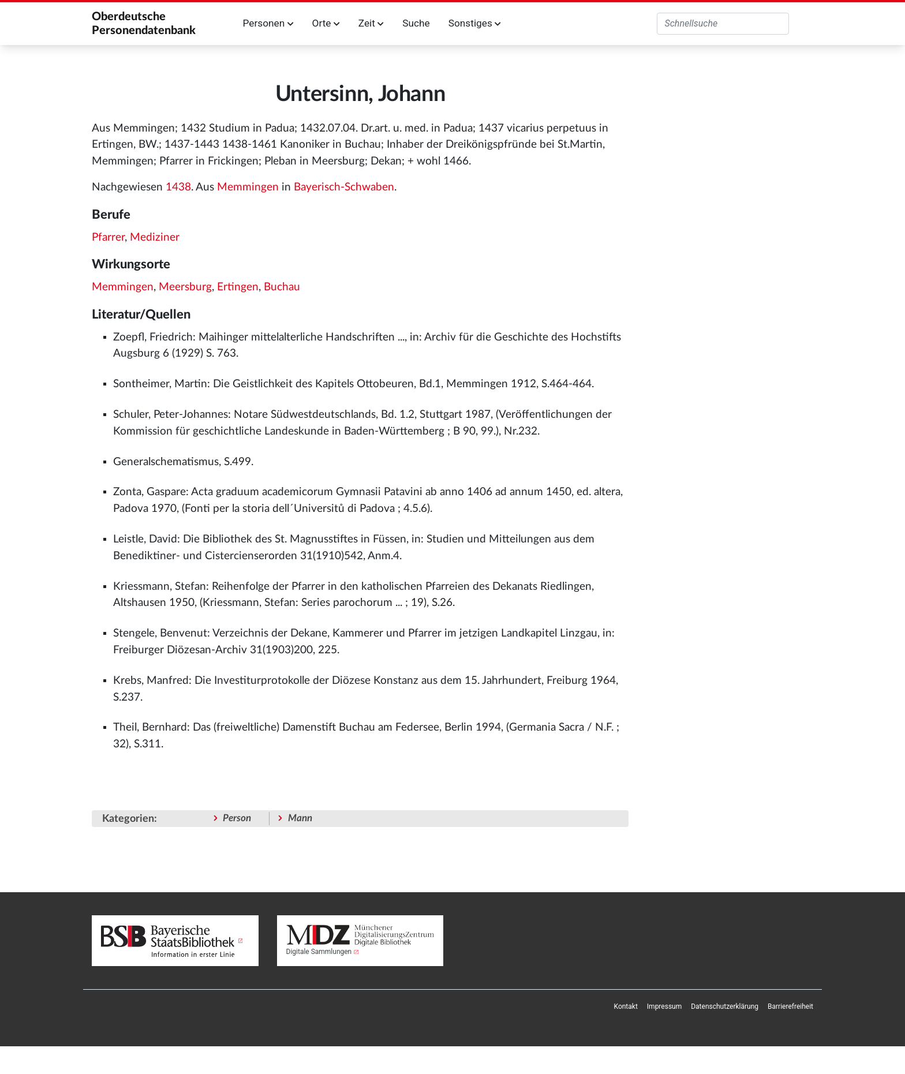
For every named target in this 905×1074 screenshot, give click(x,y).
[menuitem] (626, 1006)
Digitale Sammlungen (319, 952)
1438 (178, 187)
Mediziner (154, 237)
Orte (326, 23)
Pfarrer (108, 237)
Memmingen (248, 187)
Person (237, 818)
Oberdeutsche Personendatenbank (144, 23)
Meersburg (185, 287)
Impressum (664, 1006)
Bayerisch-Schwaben (344, 187)
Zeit (371, 23)
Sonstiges (474, 23)
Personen (268, 23)
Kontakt (626, 1006)
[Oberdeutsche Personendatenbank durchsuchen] (723, 24)
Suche (415, 23)
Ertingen (238, 287)
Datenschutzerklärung (724, 1006)
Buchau (282, 287)
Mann (300, 818)
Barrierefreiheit (790, 1006)
